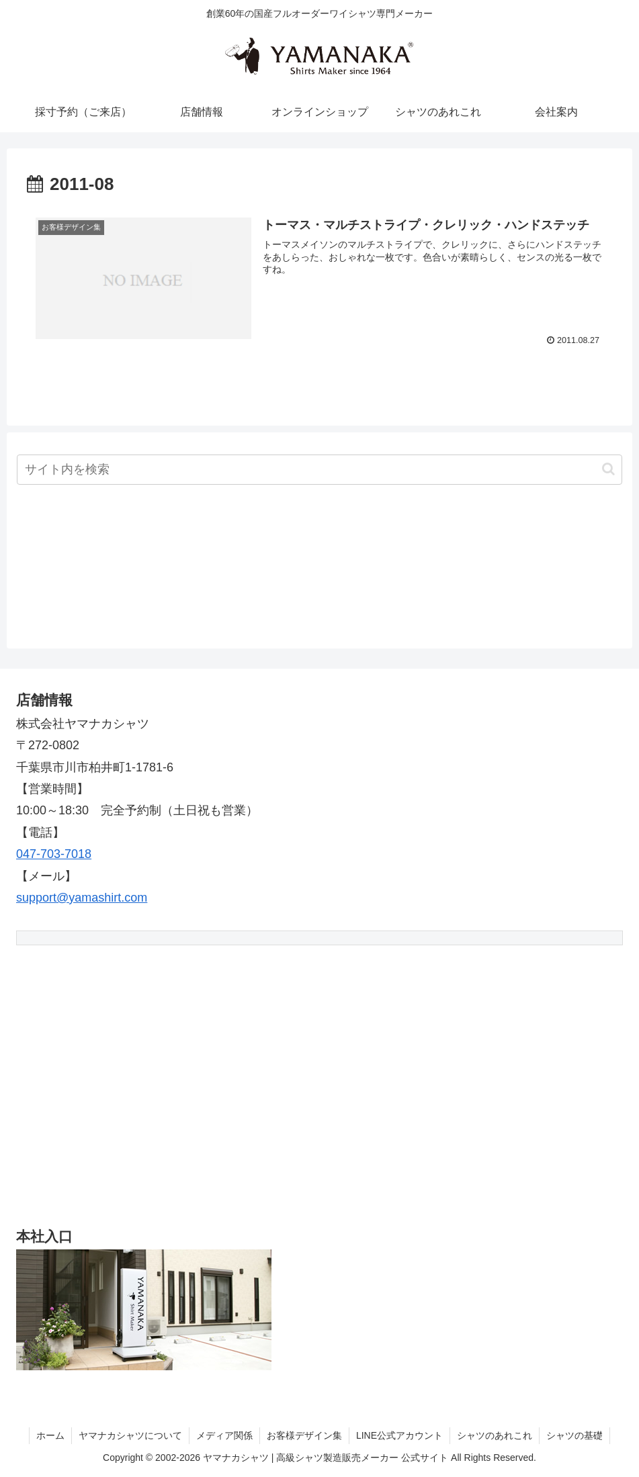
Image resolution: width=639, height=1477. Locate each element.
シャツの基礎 (574, 1435)
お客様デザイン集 (304, 1435)
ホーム (50, 1435)
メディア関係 (224, 1435)
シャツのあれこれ (494, 1435)
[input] (319, 470)
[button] (608, 469)
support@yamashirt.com (81, 897)
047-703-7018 (53, 854)
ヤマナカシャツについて (130, 1435)
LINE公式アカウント (399, 1435)
